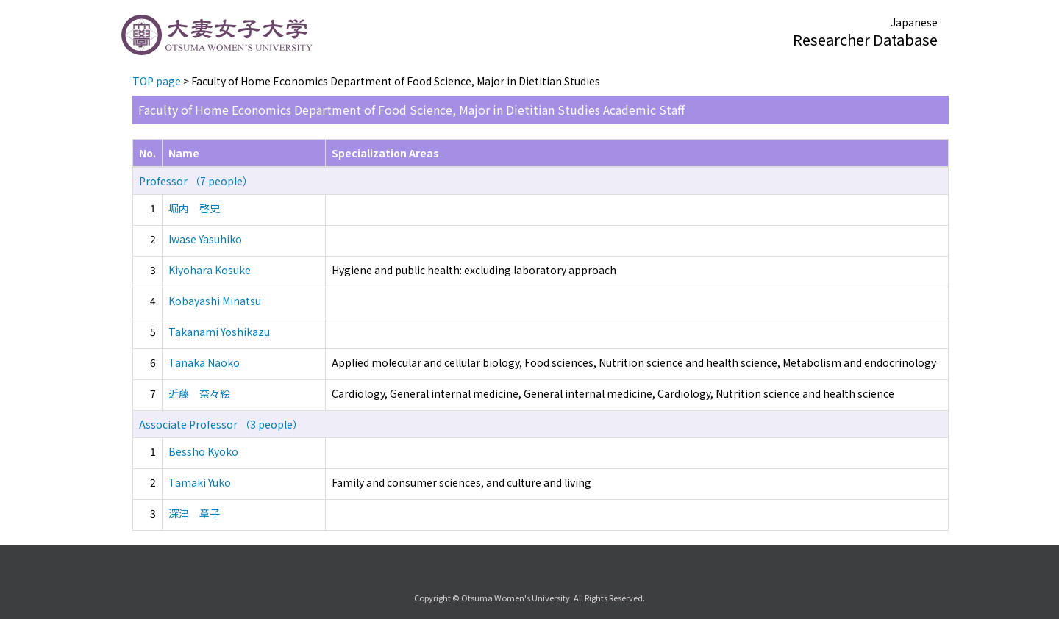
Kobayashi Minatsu (214, 300)
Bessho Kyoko (203, 451)
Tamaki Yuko (199, 482)
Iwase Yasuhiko (205, 239)
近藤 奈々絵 (199, 393)
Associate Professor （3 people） (221, 424)
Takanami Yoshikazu (219, 331)
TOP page (156, 81)
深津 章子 (194, 513)
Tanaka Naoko (204, 362)
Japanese (914, 22)
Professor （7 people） (196, 180)
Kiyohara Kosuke (209, 269)
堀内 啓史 (194, 208)
